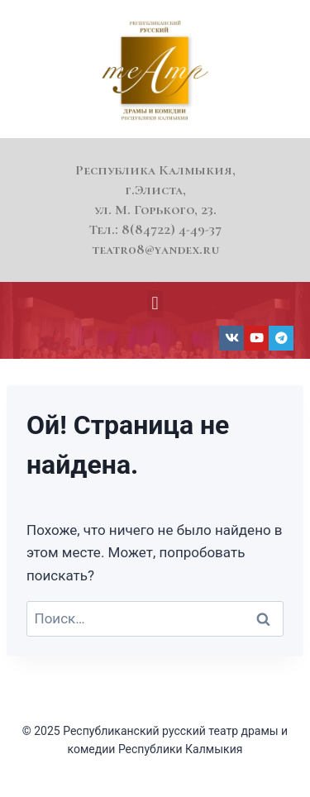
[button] (155, 303)
